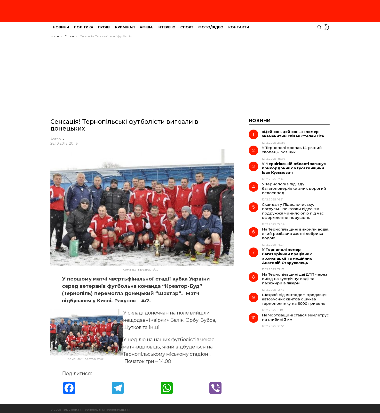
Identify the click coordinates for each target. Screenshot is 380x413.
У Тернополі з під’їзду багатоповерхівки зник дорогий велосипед (294, 185)
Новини (61, 24)
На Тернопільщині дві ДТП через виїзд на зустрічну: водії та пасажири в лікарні (294, 276)
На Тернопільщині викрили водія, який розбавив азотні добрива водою (295, 231)
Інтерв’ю (166, 24)
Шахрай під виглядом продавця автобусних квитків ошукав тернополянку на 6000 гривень (294, 296)
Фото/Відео (210, 24)
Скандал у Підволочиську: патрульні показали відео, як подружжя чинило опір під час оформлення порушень (293, 208)
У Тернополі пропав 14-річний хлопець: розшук (292, 147)
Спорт (186, 24)
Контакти (238, 24)
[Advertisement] (190, 72)
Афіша (146, 24)
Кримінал (125, 24)
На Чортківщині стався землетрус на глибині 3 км (295, 314)
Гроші (104, 24)
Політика (83, 24)
